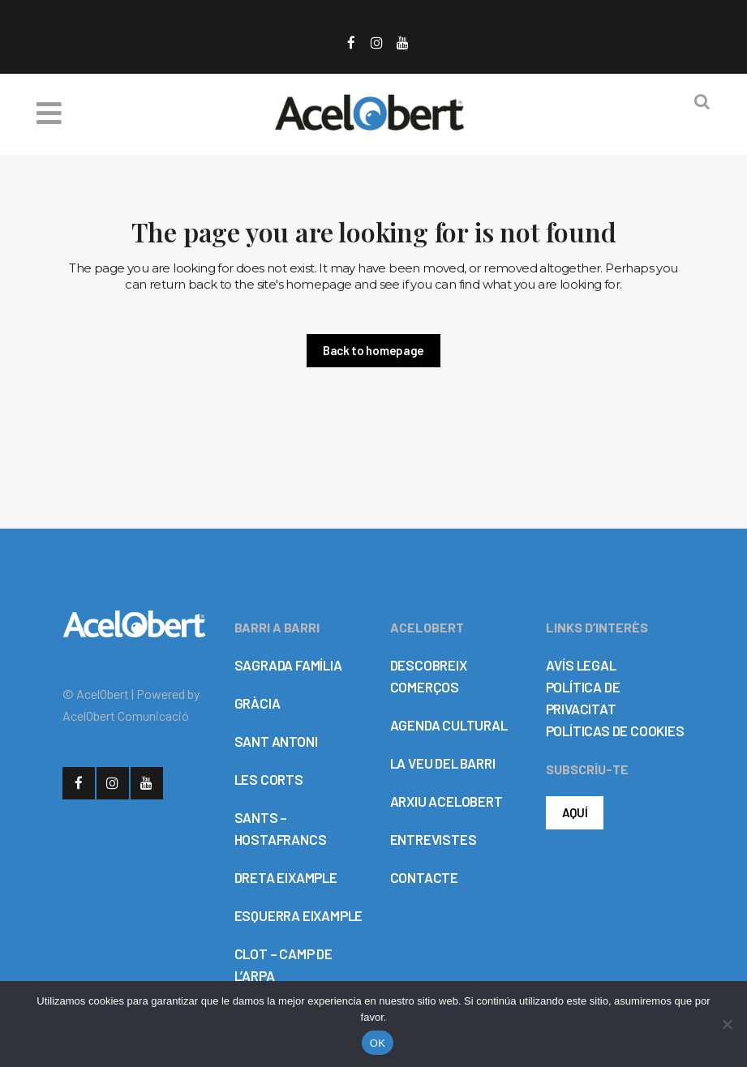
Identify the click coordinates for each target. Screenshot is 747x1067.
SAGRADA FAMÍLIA (288, 665)
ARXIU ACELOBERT (446, 801)
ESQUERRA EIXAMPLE (298, 915)
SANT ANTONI (276, 741)
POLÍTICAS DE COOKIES (615, 730)
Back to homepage (373, 350)
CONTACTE (424, 877)
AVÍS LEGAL (581, 665)
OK (377, 1043)
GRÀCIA (257, 703)
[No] (727, 1024)
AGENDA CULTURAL (449, 725)
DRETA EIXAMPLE (285, 877)
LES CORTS (268, 779)
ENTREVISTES (433, 839)
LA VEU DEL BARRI (443, 763)
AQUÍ (575, 812)
